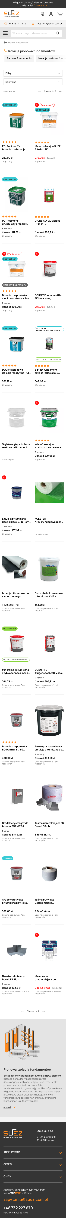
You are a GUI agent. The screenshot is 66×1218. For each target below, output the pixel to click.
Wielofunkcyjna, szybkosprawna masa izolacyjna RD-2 (48, 446)
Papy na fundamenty (19, 58)
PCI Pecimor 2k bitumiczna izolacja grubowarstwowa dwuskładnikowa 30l (14, 148)
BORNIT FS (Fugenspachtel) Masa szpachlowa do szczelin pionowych (49, 671)
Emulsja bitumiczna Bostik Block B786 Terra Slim (16, 520)
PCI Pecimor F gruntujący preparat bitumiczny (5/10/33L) (15, 222)
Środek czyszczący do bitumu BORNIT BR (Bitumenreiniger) (15, 824)
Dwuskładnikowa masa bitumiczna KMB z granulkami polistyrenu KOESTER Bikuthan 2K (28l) (49, 595)
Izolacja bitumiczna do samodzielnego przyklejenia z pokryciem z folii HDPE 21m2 (15, 595)
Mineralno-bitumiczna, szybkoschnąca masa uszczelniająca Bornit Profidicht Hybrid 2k (16, 671)
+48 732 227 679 (17, 23)
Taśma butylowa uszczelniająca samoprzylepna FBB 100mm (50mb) (46, 901)
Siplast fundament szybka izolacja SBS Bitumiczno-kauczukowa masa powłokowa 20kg (46, 371)
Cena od (6, 232)
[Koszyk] (59, 14)
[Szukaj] (57, 33)
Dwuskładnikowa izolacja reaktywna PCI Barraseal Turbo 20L (15, 371)
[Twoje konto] (51, 14)
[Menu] (5, 33)
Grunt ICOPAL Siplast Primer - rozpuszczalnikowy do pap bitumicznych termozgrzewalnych (48, 222)
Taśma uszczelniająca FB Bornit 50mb (49, 824)
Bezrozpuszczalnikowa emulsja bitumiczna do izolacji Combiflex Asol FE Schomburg (48, 748)
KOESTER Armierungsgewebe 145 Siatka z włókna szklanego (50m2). (49, 520)
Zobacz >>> (40, 5)
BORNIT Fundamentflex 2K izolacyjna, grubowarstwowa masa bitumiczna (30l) (49, 297)
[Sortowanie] (33, 81)
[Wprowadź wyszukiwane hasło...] (36, 33)
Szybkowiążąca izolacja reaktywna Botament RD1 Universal (16, 446)
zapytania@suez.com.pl (49, 23)
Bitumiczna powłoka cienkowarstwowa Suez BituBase (16, 297)
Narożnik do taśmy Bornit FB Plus (13, 978)
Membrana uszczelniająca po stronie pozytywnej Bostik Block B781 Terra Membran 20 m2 (48, 978)
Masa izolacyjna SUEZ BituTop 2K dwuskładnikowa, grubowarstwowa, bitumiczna (48, 148)
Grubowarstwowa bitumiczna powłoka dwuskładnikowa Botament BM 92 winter (16, 901)
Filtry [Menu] (8, 73)
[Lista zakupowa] (42, 14)
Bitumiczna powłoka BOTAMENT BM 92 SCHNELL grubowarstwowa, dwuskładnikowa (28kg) (14, 748)
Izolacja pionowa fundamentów (31, 51)
